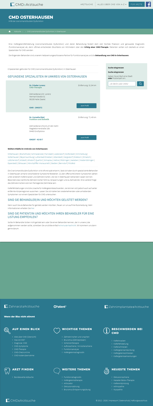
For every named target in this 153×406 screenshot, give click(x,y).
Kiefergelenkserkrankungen (125, 356)
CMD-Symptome (21, 346)
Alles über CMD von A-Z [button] (111, 4)
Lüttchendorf (13, 160)
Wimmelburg (81, 154)
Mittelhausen (13, 154)
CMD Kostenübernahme (24, 355)
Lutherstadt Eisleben (43, 157)
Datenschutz (124, 400)
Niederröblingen (87, 160)
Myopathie (118, 389)
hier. (33, 208)
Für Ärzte (136, 4)
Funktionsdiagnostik (72, 377)
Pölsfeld (71, 163)
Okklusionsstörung (71, 386)
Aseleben (75, 160)
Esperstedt (12, 163)
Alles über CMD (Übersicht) (25, 336)
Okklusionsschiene (121, 377)
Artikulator (68, 383)
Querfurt (39, 160)
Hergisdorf (68, 157)
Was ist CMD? (19, 340)
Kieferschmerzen (121, 347)
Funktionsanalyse (71, 349)
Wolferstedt (70, 154)
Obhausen (22, 163)
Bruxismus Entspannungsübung (77, 389)
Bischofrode (25, 154)
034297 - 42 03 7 (36, 139)
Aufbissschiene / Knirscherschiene (78, 346)
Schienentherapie (71, 343)
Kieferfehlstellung (121, 343)
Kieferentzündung (121, 383)
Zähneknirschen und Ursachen (76, 336)
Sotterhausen (13, 157)
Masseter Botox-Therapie (124, 380)
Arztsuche (87, 4)
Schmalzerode (37, 154)
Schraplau (48, 160)
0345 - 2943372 (35, 107)
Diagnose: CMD (20, 343)
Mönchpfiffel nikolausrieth (39, 163)
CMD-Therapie (20, 349)
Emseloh (86, 157)
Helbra (56, 160)
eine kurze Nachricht (67, 225)
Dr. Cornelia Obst (36, 117)
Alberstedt (58, 157)
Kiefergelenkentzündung (124, 350)
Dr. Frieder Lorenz (37, 85)
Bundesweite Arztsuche (23, 377)
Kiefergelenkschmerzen (123, 353)
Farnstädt (49, 154)
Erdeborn (78, 157)
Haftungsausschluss (139, 400)
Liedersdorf (59, 154)
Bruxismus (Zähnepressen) (75, 340)
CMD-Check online (22, 352)
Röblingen (65, 160)
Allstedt (23, 160)
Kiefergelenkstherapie (73, 380)
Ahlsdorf (31, 160)
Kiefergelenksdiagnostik (74, 352)
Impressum (113, 400)
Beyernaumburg (27, 157)
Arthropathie (119, 386)
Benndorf (63, 163)
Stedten (54, 163)
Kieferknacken (120, 340)
